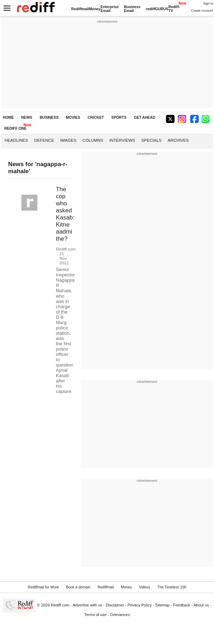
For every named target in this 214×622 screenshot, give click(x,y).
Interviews (122, 140)
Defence (44, 140)
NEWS (26, 117)
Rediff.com (60, 605)
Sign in (208, 3)
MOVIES (73, 117)
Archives (178, 140)
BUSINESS (49, 117)
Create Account (202, 10)
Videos (144, 587)
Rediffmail (80, 9)
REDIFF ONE (15, 128)
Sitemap (162, 605)
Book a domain (78, 587)
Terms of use (95, 614)
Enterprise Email (109, 9)
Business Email (132, 9)
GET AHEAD (144, 117)
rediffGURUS (157, 9)
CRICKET (96, 117)
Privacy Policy (139, 605)
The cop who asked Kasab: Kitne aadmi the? (65, 214)
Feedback (181, 605)
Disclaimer (115, 605)
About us (201, 605)
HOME (8, 117)
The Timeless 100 (171, 587)
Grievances (120, 614)
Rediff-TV (174, 9)
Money (94, 9)
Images (68, 140)
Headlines (16, 140)
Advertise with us (88, 605)
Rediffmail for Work (43, 587)
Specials (151, 140)
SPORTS (119, 117)
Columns (92, 140)
